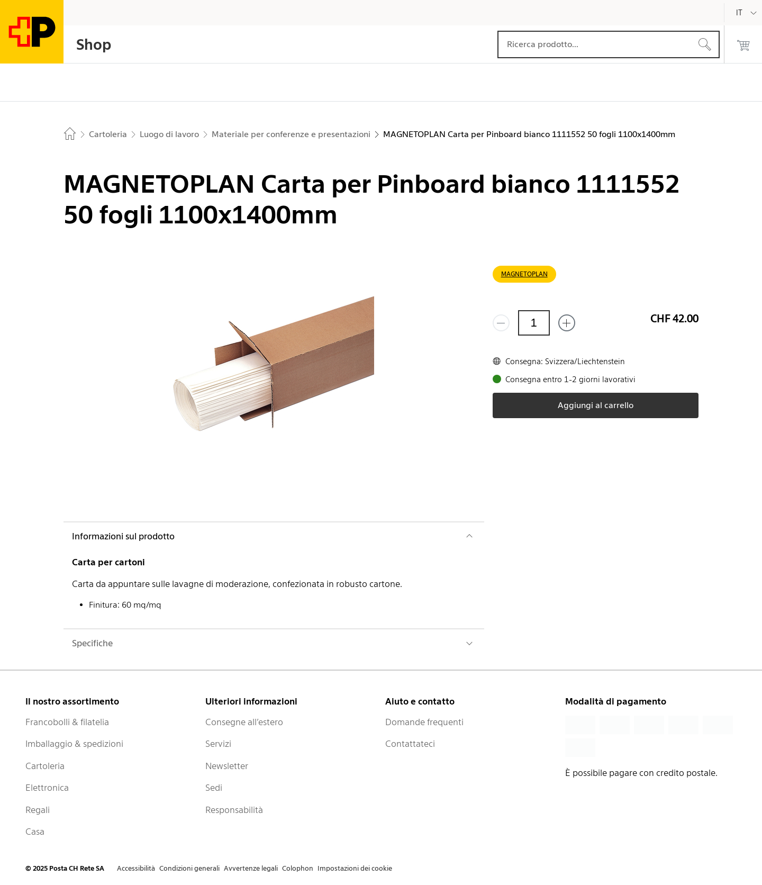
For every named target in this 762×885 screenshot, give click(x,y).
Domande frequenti (424, 722)
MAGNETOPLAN (524, 274)
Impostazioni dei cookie (355, 868)
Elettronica (47, 787)
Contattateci (410, 743)
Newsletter (226, 766)
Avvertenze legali (251, 868)
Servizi (218, 743)
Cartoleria (45, 766)
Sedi (213, 787)
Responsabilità (234, 810)
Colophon (297, 868)
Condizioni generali (189, 868)
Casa (34, 831)
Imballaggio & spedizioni (74, 743)
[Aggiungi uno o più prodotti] (566, 322)
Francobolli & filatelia (67, 722)
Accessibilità (136, 868)
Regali (37, 810)
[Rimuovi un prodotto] (501, 322)
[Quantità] (534, 323)
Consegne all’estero (244, 722)
